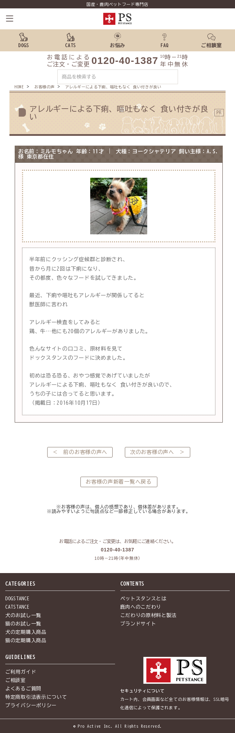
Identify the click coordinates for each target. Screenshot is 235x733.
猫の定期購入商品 (26, 640)
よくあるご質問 (23, 688)
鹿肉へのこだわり (141, 606)
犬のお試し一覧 (23, 615)
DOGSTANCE (17, 598)
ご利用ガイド (20, 671)
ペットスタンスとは (143, 598)
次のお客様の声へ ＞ (157, 452)
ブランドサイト (138, 623)
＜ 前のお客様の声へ (79, 452)
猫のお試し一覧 (23, 623)
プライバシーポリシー (31, 705)
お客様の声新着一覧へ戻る (118, 481)
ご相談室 (15, 680)
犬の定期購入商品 (26, 632)
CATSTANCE (17, 606)
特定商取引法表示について (36, 697)
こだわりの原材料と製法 (148, 615)
